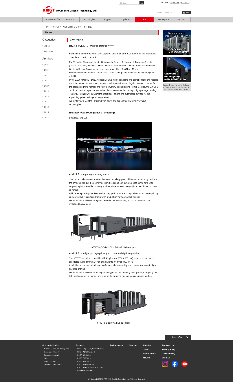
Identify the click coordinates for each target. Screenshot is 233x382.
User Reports (162, 19)
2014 (46, 117)
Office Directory (50, 361)
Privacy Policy (168, 349)
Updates (126, 19)
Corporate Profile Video (53, 364)
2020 (46, 86)
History (46, 358)
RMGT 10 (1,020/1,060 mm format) (90, 349)
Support (107, 19)
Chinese (185, 2)
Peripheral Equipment (85, 370)
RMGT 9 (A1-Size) (84, 355)
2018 (46, 96)
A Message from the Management (56, 349)
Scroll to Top (176, 337)
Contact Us (168, 12)
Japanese (175, 2)
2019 (46, 91)
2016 (46, 107)
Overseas (48, 51)
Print (187, 12)
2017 (46, 101)
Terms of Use (168, 345)
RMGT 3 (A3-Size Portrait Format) (90, 367)
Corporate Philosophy (52, 352)
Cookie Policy (168, 353)
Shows (144, 19)
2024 (46, 70)
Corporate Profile (52, 19)
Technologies (89, 19)
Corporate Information (52, 355)
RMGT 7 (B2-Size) (84, 358)
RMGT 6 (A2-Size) (84, 361)
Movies (181, 19)
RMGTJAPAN (183, 89)
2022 (46, 75)
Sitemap (166, 358)
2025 (46, 65)
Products (70, 19)
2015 (46, 112)
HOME (159, 12)
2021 (46, 80)
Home (47, 27)
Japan (47, 46)
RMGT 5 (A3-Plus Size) (86, 364)
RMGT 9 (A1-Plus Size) (86, 352)
